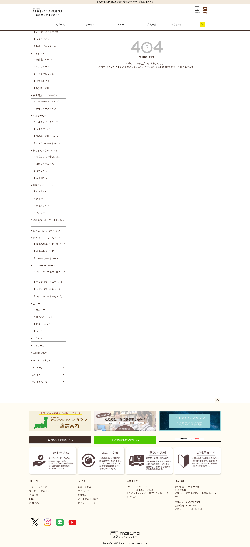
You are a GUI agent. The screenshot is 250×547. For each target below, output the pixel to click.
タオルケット (42, 205)
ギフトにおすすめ (42, 360)
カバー (36, 303)
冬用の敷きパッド (45, 251)
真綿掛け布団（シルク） (48, 136)
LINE (31, 499)
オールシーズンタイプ (47, 101)
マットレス (38, 53)
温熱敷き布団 (42, 88)
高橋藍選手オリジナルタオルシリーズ (48, 222)
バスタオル (41, 191)
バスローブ (41, 213)
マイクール (38, 345)
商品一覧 (60, 24)
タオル (39, 198)
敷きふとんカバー (45, 317)
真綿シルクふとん (45, 163)
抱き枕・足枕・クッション (46, 230)
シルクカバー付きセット (48, 143)
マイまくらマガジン (39, 491)
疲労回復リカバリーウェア (46, 95)
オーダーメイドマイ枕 (47, 32)
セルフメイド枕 (44, 39)
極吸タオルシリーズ (43, 185)
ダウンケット (42, 171)
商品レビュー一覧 (87, 503)
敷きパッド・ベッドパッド (46, 238)
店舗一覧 (151, 24)
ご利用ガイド (38, 375)
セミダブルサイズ (45, 74)
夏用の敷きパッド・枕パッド (50, 244)
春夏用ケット (42, 178)
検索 (202, 24)
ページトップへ (217, 400)
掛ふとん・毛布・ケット (45, 150)
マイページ (121, 24)
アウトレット (40, 338)
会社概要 (82, 495)
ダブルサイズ (42, 81)
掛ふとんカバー (44, 324)
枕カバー (40, 309)
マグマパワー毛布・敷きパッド (50, 273)
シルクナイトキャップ (47, 122)
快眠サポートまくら (46, 46)
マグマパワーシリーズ (44, 265)
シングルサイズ (44, 66)
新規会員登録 (84, 487)
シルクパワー (40, 116)
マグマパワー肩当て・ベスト (50, 282)
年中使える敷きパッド (47, 258)
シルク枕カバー (44, 129)
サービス (90, 24)
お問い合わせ (36, 503)
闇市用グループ (40, 382)
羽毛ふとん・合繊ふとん (48, 156)
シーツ (39, 331)
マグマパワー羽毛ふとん (48, 289)
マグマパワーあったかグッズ (50, 296)
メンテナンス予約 (38, 487)
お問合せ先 (132, 481)
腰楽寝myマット (44, 59)
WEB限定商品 (40, 353)
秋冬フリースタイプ (46, 108)
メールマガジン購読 (88, 499)
